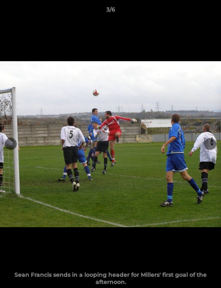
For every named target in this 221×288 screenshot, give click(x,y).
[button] (211, 11)
